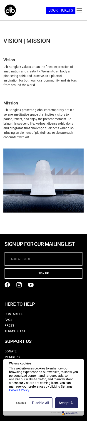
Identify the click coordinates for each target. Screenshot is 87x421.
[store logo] (10, 10)
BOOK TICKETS (60, 10)
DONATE (11, 351)
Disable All (40, 403)
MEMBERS (12, 357)
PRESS (9, 325)
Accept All (67, 403)
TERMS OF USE (15, 331)
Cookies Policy (19, 390)
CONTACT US (14, 314)
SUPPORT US (18, 341)
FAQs (8, 320)
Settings (21, 402)
